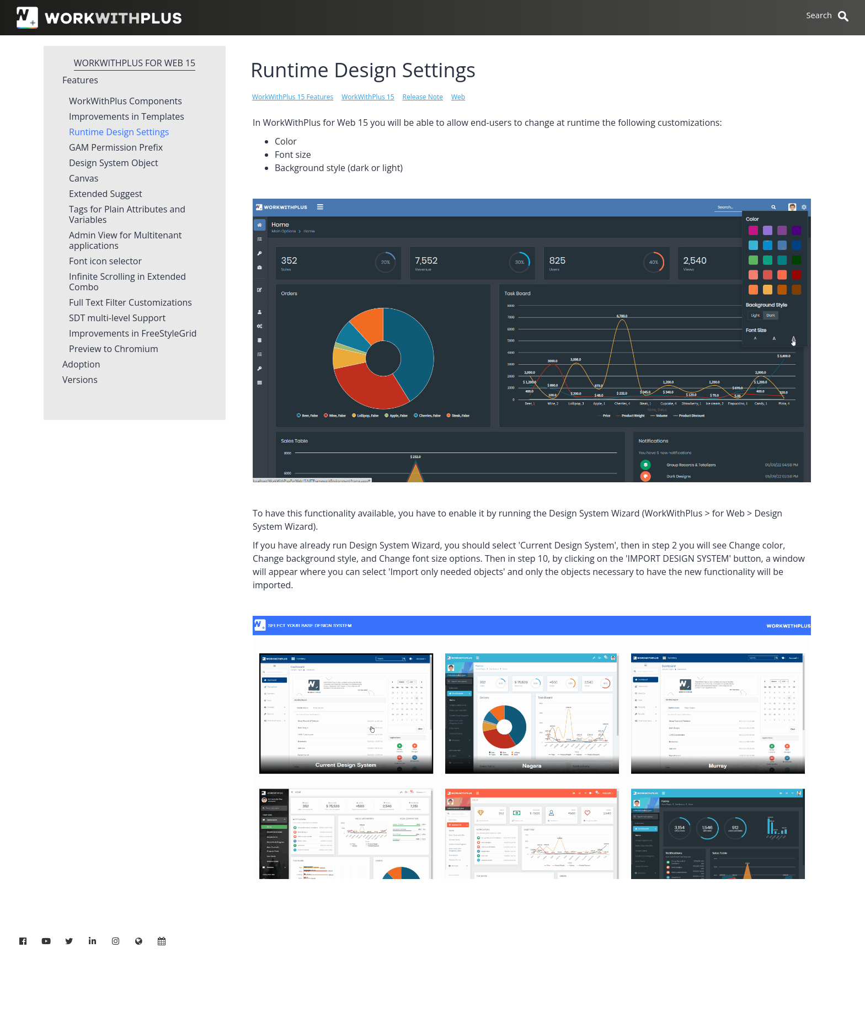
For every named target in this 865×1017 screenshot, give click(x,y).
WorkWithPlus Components (125, 101)
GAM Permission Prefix (116, 147)
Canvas (83, 178)
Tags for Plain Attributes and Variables (127, 215)
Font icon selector (105, 261)
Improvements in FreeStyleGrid (133, 333)
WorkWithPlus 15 (367, 97)
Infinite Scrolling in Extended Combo (127, 282)
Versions (80, 380)
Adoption (81, 364)
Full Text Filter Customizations (130, 302)
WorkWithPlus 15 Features (292, 97)
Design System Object (113, 163)
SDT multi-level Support (117, 318)
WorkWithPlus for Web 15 (135, 63)
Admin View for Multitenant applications (125, 241)
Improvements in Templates (126, 117)
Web (458, 97)
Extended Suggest (105, 194)
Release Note (423, 97)
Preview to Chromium (113, 349)
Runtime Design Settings (119, 132)
